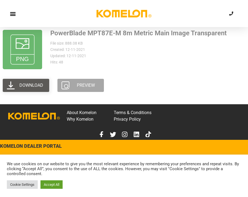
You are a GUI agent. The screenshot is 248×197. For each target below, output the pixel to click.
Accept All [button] (51, 184)
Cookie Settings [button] (22, 184)
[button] (12, 13)
